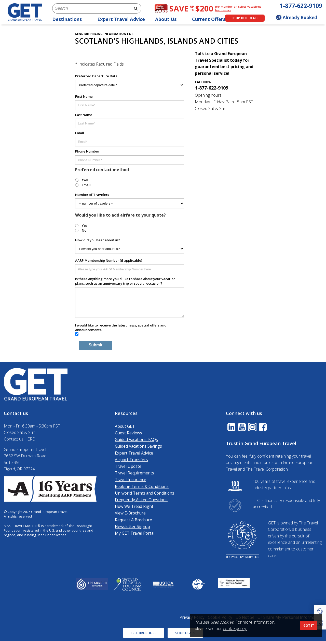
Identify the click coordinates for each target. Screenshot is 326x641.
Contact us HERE (19, 439)
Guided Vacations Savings (138, 446)
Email (79, 133)
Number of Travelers (92, 194)
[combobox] (91, 8)
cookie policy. (235, 628)
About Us (168, 19)
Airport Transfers (131, 459)
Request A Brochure (133, 520)
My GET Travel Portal (134, 533)
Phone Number (87, 151)
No (84, 230)
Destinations (69, 19)
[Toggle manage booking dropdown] (299, 18)
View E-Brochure (130, 513)
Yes (84, 225)
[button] (320, 611)
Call (85, 180)
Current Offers (211, 19)
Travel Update (128, 466)
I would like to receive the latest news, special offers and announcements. (121, 327)
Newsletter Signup (132, 526)
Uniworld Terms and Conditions (144, 493)
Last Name (83, 114)
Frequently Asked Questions (141, 499)
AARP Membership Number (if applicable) (108, 260)
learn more (223, 10)
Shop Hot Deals (245, 18)
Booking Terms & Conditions (142, 486)
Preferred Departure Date (96, 76)
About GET (125, 426)
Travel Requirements (134, 473)
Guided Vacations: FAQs (136, 439)
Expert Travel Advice (121, 19)
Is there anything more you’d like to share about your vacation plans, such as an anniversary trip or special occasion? (125, 281)
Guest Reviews (128, 433)
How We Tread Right (134, 506)
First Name (84, 96)
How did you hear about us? (97, 240)
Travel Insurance (130, 479)
